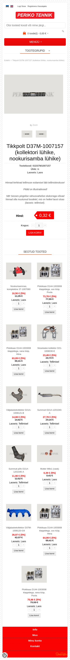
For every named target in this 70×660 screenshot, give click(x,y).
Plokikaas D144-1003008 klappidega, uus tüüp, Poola (49, 289)
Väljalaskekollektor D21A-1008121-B (18, 411)
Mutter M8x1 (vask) (49, 469)
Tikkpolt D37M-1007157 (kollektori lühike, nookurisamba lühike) (38, 60)
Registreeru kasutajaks (37, 6)
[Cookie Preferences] (5, 655)
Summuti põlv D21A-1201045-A (19, 470)
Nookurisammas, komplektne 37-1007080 (18, 287)
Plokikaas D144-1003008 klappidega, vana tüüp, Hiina (18, 351)
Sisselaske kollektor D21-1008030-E (49, 349)
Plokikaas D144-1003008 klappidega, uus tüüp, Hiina (49, 530)
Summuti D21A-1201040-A (49, 411)
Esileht (7, 60)
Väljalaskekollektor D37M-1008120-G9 (18, 529)
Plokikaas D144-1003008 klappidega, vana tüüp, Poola (34, 592)
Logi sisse (21, 6)
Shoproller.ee (61, 654)
